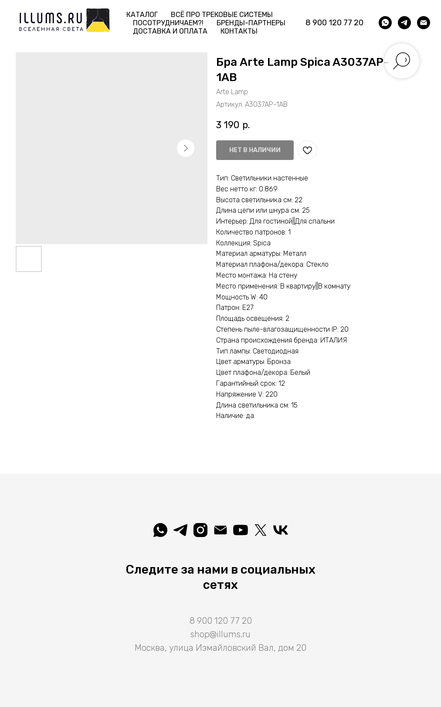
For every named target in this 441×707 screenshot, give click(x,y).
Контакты (239, 31)
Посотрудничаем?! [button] (168, 23)
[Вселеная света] (280, 530)
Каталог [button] (142, 14)
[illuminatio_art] (200, 530)
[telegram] (404, 22)
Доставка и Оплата (170, 31)
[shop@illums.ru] (423, 22)
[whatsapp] (385, 22)
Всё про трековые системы (222, 14)
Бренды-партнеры (251, 23)
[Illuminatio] (240, 530)
